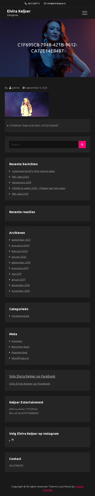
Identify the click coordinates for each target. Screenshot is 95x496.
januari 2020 (19, 257)
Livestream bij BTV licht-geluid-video (33, 171)
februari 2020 (20, 251)
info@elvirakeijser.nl (55, 3)
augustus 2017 (20, 268)
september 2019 (21, 262)
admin (16, 87)
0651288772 (32, 3)
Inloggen (17, 341)
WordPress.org (20, 358)
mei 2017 (17, 274)
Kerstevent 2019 (21, 182)
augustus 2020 (20, 245)
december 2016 (21, 285)
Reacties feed (19, 352)
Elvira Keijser (18, 11)
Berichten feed (20, 347)
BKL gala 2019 (20, 194)
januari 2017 (19, 279)
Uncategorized (20, 316)
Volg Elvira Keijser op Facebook (32, 376)
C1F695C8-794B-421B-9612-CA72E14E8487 (34, 125)
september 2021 (21, 240)
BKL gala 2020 (20, 177)
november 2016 (21, 291)
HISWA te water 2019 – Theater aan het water (39, 188)
